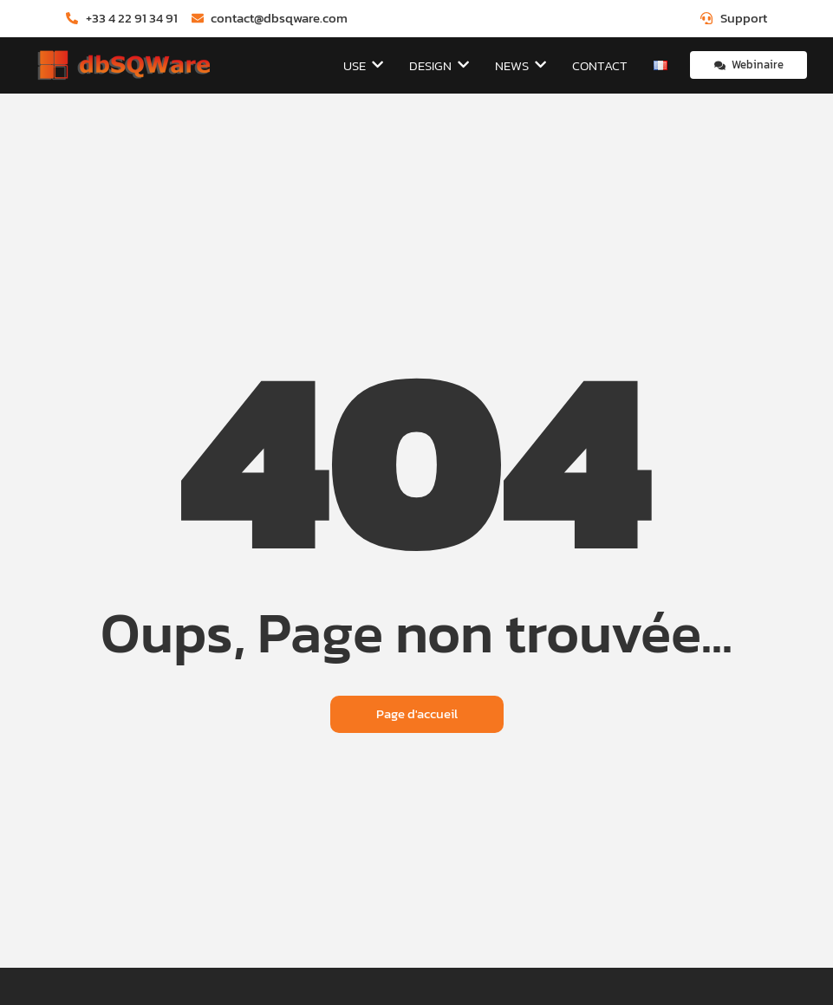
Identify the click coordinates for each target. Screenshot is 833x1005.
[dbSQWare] (123, 65)
